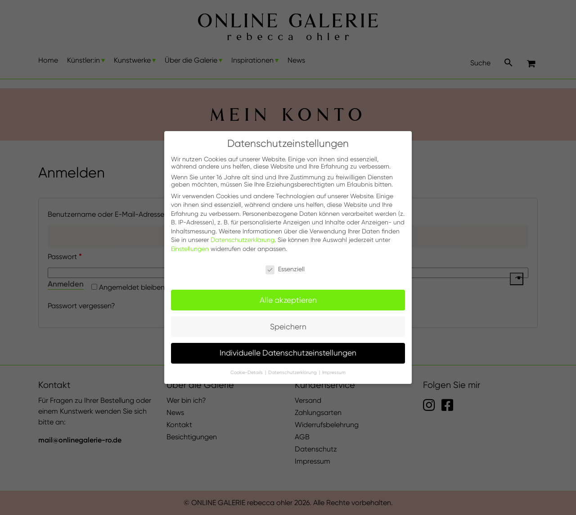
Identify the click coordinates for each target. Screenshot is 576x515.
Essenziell (285, 269)
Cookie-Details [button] (247, 372)
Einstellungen (190, 248)
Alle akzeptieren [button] (288, 300)
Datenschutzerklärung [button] (293, 372)
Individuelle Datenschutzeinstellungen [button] (288, 352)
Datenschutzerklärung (242, 239)
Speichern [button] (288, 326)
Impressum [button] (334, 372)
